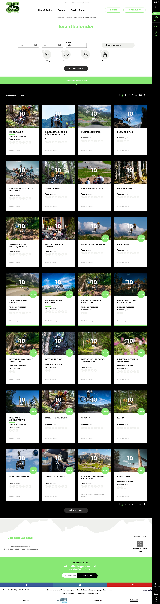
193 (140, 95)
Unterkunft (135, 10)
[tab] (156, 2)
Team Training (53, 189)
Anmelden (87, 575)
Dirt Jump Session (19, 477)
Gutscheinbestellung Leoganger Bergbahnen (94, 590)
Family (120, 418)
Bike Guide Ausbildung (93, 245)
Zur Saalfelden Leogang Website (76, 3)
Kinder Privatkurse (92, 189)
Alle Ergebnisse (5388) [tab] (76, 81)
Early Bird (123, 245)
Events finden (76, 68)
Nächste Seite (76, 510)
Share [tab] (156, 599)
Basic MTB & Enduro (56, 418)
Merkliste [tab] (157, 584)
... (136, 95)
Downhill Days (53, 359)
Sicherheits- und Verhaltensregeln (60, 590)
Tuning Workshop (55, 477)
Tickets (113, 10)
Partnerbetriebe (68, 593)
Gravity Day (123, 477)
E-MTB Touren (16, 132)
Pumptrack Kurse (91, 132)
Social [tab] (156, 592)
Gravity (85, 418)
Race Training (125, 189)
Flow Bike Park (125, 132)
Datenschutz (93, 593)
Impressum (81, 593)
